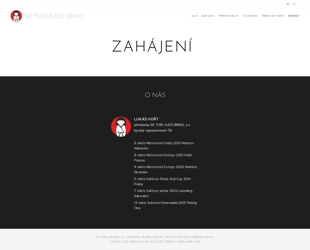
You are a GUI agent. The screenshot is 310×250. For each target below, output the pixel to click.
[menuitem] (280, 16)
